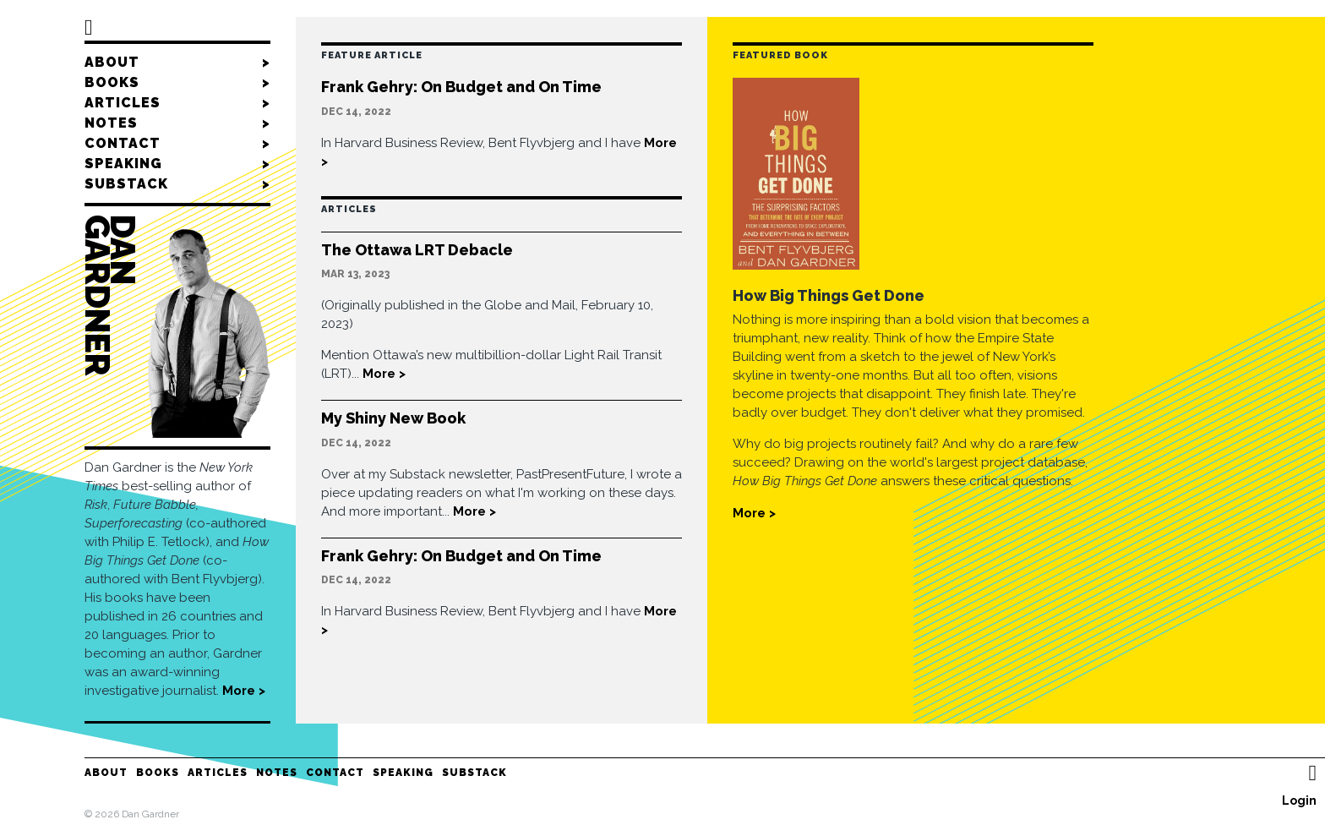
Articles (177, 103)
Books (177, 83)
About (177, 62)
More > (243, 690)
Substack (177, 184)
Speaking (177, 164)
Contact (177, 144)
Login (1299, 800)
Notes (177, 123)
